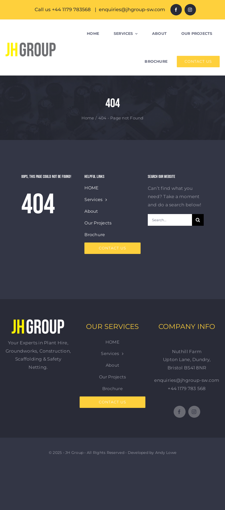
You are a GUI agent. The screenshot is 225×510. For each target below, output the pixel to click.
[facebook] (176, 9)
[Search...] (170, 220)
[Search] (198, 220)
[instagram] (190, 9)
